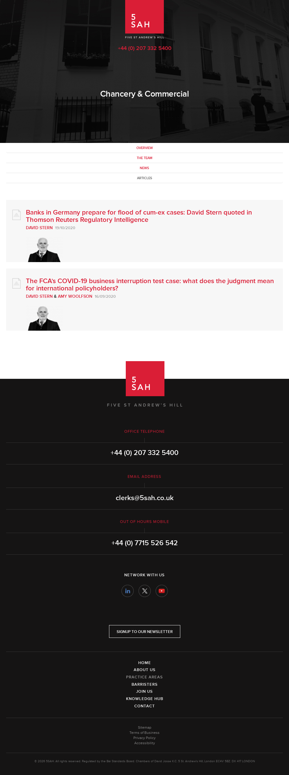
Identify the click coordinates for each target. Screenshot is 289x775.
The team (144, 158)
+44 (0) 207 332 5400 (144, 48)
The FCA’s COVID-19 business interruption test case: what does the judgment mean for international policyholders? (150, 285)
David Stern (39, 227)
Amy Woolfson (75, 296)
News (144, 168)
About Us (145, 669)
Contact (144, 706)
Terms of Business (144, 733)
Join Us (144, 691)
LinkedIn (128, 591)
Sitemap (144, 727)
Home (144, 662)
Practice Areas (144, 677)
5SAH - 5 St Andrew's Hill (144, 19)
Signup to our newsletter (145, 631)
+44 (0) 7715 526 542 (144, 543)
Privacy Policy (144, 738)
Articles (144, 178)
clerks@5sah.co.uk (145, 498)
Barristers (145, 684)
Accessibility (144, 743)
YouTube (162, 591)
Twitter (145, 591)
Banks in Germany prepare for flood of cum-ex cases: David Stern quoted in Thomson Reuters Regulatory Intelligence (139, 216)
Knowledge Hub (144, 698)
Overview (144, 148)
